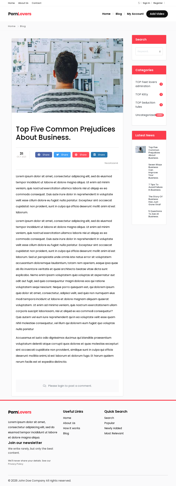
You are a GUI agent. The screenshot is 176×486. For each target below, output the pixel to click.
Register (158, 3)
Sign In (146, 3)
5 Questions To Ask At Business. (155, 214)
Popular (109, 423)
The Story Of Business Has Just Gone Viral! (155, 200)
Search (109, 418)
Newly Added (113, 428)
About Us (23, 3)
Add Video (157, 14)
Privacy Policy (15, 463)
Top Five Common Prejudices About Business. (154, 152)
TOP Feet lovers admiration (146, 84)
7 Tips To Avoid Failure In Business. (155, 187)
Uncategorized (145, 115)
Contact (36, 3)
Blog (23, 26)
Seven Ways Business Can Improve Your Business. (155, 171)
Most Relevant (114, 433)
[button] (138, 3)
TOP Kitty (141, 94)
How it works (71, 428)
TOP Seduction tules (145, 105)
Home (11, 3)
